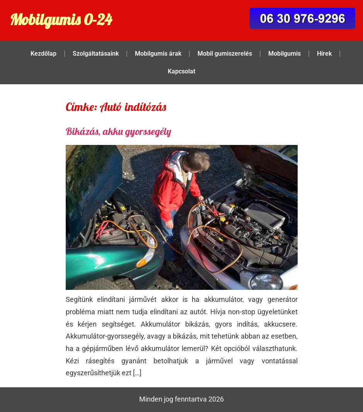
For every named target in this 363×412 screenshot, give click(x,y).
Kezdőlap (43, 53)
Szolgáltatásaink (96, 53)
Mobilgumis (284, 53)
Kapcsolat (181, 71)
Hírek (324, 53)
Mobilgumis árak (158, 53)
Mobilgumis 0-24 (61, 19)
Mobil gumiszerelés (225, 53)
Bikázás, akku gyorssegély (118, 131)
